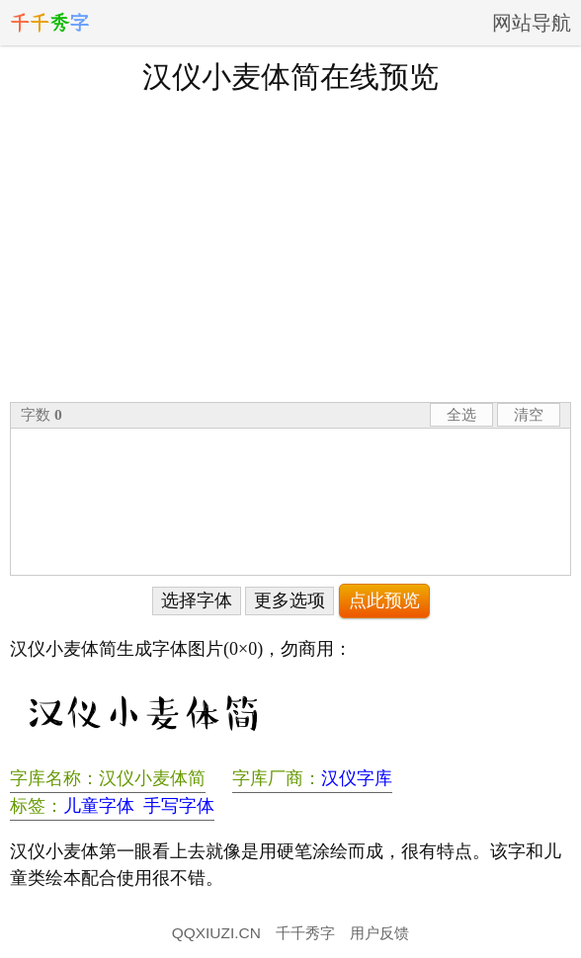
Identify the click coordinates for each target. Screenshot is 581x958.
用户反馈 (379, 932)
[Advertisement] (290, 246)
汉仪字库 (356, 778)
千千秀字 (305, 932)
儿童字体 (98, 806)
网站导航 (531, 23)
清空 (528, 414)
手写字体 (178, 806)
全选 (461, 414)
